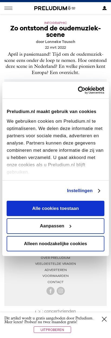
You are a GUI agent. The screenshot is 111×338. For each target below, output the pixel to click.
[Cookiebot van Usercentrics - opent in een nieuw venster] (80, 90)
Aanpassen (56, 225)
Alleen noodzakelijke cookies (55, 243)
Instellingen (80, 190)
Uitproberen (52, 329)
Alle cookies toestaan (55, 208)
